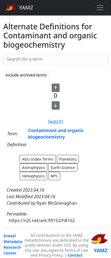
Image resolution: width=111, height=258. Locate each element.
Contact (75, 255)
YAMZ (19, 7)
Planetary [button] (67, 159)
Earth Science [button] (63, 167)
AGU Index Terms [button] (37, 159)
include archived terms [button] (26, 75)
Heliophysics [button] (33, 176)
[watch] (55, 121)
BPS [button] (54, 176)
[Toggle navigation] (100, 7)
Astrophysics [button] (33, 167)
